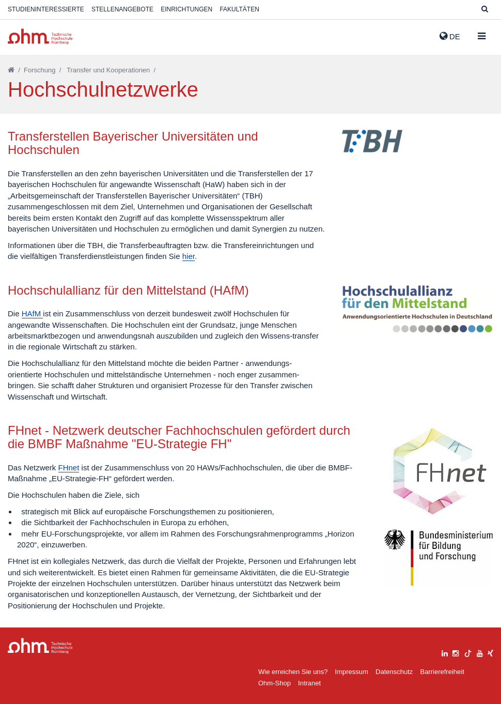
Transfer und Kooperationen (108, 70)
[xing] (490, 652)
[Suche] (484, 9)
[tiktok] (468, 652)
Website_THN (40, 36)
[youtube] (480, 652)
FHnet (69, 467)
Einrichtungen (186, 9)
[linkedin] (445, 652)
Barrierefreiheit (442, 672)
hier (188, 256)
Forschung (39, 70)
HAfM (32, 313)
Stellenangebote (122, 9)
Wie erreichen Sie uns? (292, 672)
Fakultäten (239, 9)
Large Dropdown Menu (40, 646)
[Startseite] (11, 70)
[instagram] (455, 652)
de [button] (450, 36)
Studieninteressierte (46, 9)
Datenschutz (394, 672)
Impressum (351, 672)
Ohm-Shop (274, 683)
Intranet (309, 683)
